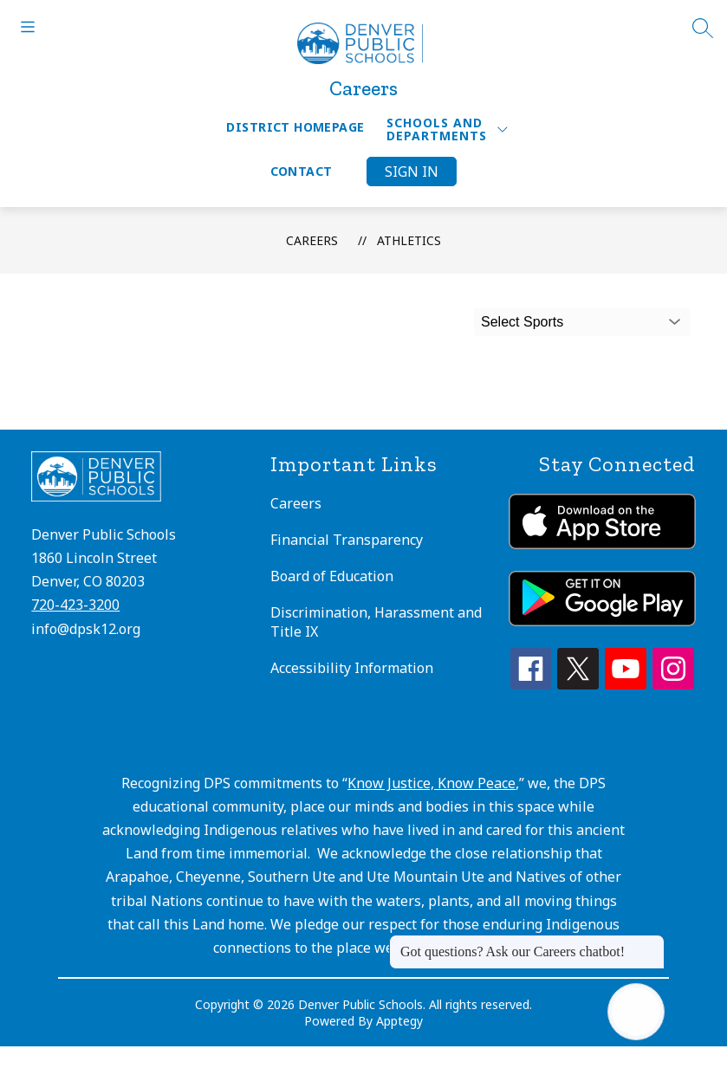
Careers (312, 240)
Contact (301, 171)
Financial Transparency (346, 539)
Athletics (409, 240)
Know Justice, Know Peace (431, 783)
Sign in (411, 171)
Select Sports (522, 321)
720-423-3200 (75, 604)
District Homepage (295, 127)
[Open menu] (28, 27)
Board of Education (331, 576)
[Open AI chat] (636, 1011)
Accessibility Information (351, 667)
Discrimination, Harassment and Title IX (376, 622)
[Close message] (651, 943)
